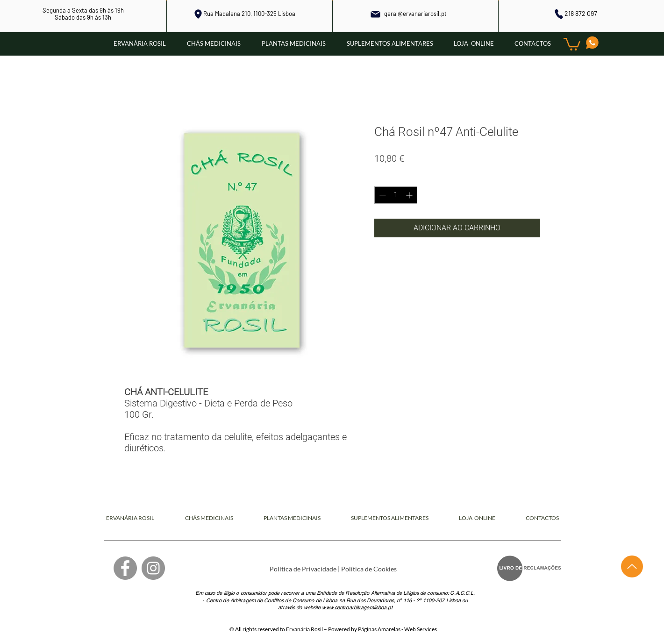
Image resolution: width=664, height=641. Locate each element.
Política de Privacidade (303, 569)
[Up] (632, 566)
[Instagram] (153, 568)
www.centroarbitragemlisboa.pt (357, 607)
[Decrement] (381, 195)
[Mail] (376, 14)
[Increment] (410, 195)
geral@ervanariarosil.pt (415, 13)
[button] (572, 43)
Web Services (420, 629)
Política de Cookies (369, 569)
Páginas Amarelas (379, 629)
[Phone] (558, 13)
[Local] (198, 14)
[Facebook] (125, 568)
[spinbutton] (395, 195)
